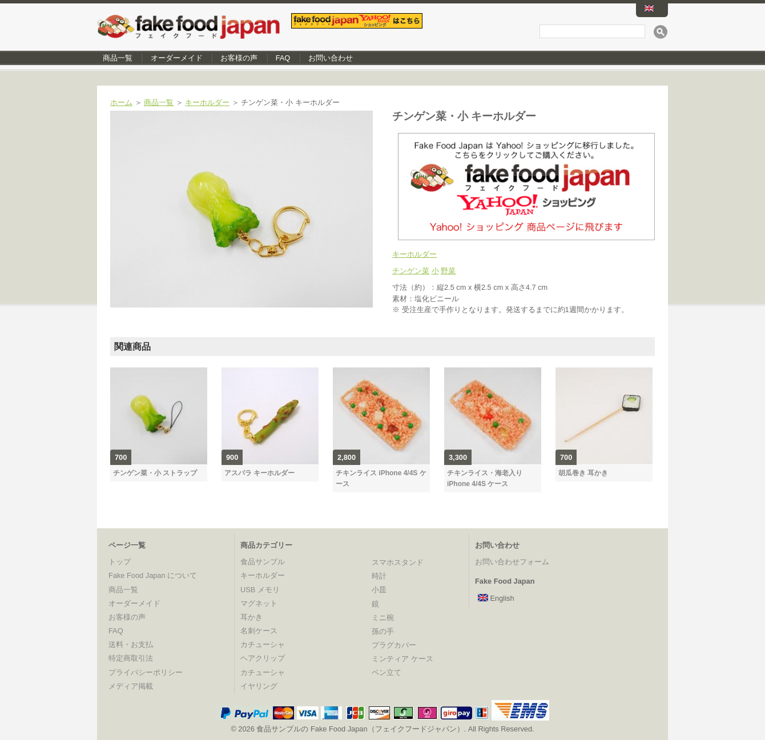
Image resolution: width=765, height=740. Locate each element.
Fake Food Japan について (152, 575)
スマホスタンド (398, 562)
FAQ (283, 58)
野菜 (448, 270)
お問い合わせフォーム (512, 561)
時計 (379, 576)
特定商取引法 (130, 658)
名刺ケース (258, 630)
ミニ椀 (383, 617)
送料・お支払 (130, 644)
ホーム (121, 102)
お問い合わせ (330, 58)
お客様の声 (238, 58)
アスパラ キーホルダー (259, 473)
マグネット (258, 603)
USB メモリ (260, 589)
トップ (119, 561)
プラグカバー (394, 645)
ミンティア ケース (402, 658)
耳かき (251, 617)
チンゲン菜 (410, 270)
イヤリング (258, 686)
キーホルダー (207, 102)
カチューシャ (262, 644)
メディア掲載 (130, 686)
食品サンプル (262, 561)
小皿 (379, 589)
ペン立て (386, 672)
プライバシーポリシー (145, 672)
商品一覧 (117, 58)
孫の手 (383, 631)
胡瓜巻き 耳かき (583, 473)
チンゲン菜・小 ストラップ (155, 473)
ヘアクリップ (262, 658)
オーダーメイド (177, 58)
